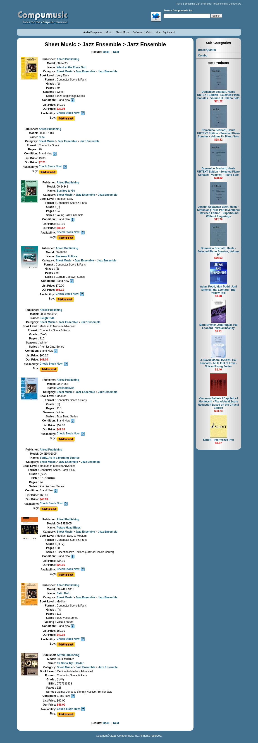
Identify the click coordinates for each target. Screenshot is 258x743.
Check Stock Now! (68, 112)
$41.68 (61, 429)
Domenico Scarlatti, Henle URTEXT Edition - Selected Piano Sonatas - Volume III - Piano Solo (218, 95)
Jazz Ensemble (86, 71)
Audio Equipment (93, 32)
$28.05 (61, 565)
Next (116, 52)
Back (106, 52)
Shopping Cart (192, 3)
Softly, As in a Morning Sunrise (59, 457)
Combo (202, 55)
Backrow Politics (66, 256)
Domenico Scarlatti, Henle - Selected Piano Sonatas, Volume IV (218, 251)
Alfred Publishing (68, 59)
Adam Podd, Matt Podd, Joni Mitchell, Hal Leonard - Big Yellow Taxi (218, 290)
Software (138, 32)
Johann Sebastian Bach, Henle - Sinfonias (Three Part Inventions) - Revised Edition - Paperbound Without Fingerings (218, 211)
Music (109, 32)
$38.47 (61, 228)
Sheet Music (123, 32)
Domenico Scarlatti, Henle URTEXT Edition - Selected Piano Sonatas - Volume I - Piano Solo (218, 171)
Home (179, 3)
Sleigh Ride (47, 318)
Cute (42, 137)
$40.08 (61, 634)
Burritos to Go (66, 190)
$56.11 (60, 289)
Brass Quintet (207, 49)
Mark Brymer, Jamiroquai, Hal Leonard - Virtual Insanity (218, 326)
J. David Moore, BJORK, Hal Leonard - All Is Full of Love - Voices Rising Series (218, 363)
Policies (206, 3)
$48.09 (44, 359)
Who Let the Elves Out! (71, 67)
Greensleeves (65, 388)
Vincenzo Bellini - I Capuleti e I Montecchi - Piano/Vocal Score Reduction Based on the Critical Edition (218, 403)
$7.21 (42, 162)
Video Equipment (165, 32)
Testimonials (220, 3)
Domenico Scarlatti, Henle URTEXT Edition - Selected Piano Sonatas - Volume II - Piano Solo (218, 133)
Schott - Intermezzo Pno (218, 439)
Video (149, 32)
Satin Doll (63, 593)
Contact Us (235, 3)
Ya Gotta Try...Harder (70, 663)
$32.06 (61, 108)
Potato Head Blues (69, 527)
